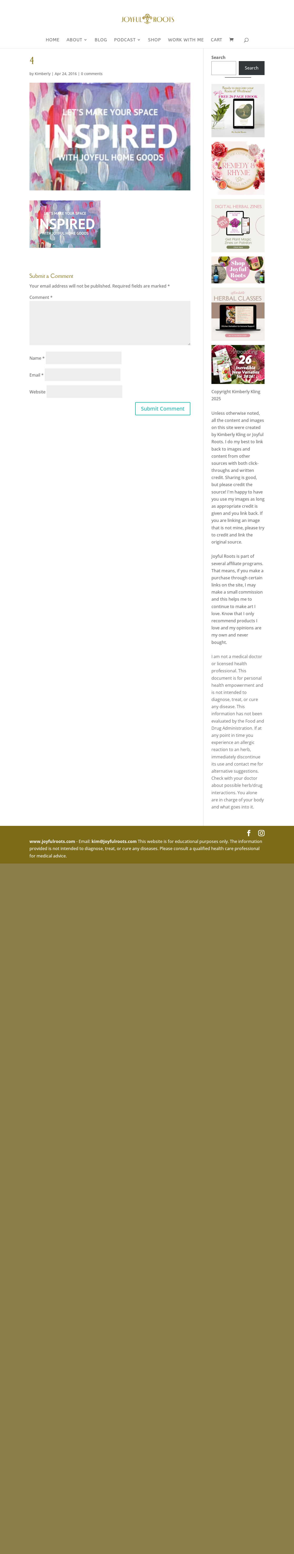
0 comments (92, 73)
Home (52, 40)
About (74, 40)
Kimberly (42, 73)
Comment (41, 297)
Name (37, 358)
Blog (101, 40)
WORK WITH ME (186, 40)
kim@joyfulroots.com (114, 841)
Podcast (125, 40)
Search (218, 57)
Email (36, 375)
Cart (216, 40)
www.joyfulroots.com (52, 841)
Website (37, 392)
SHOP (154, 40)
